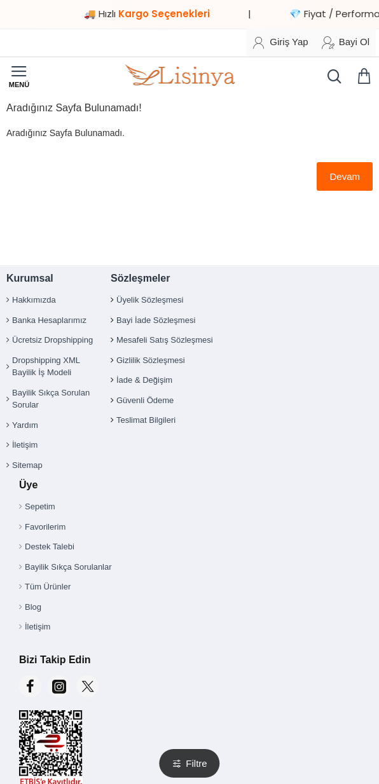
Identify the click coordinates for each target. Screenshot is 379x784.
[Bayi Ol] (345, 43)
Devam (344, 176)
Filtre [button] (196, 763)
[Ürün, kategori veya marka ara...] (331, 76)
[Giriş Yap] (280, 43)
